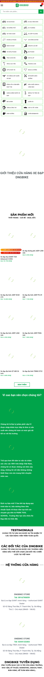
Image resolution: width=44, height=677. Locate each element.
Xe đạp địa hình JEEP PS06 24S (32, 334)
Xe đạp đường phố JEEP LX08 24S (33, 252)
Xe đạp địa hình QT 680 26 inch (10, 372)
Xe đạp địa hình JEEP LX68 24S (10, 334)
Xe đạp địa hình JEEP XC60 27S (10, 296)
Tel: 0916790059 (22, 597)
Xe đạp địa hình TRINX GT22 (32, 371)
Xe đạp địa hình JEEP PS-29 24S (32, 296)
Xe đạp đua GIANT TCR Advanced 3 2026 (9, 258)
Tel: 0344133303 (22, 642)
